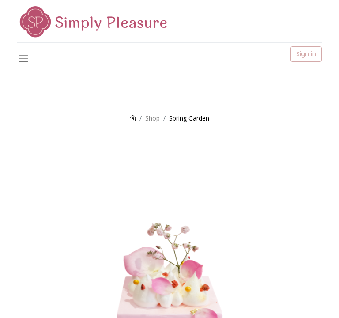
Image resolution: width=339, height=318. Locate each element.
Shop (152, 118)
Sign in (306, 53)
